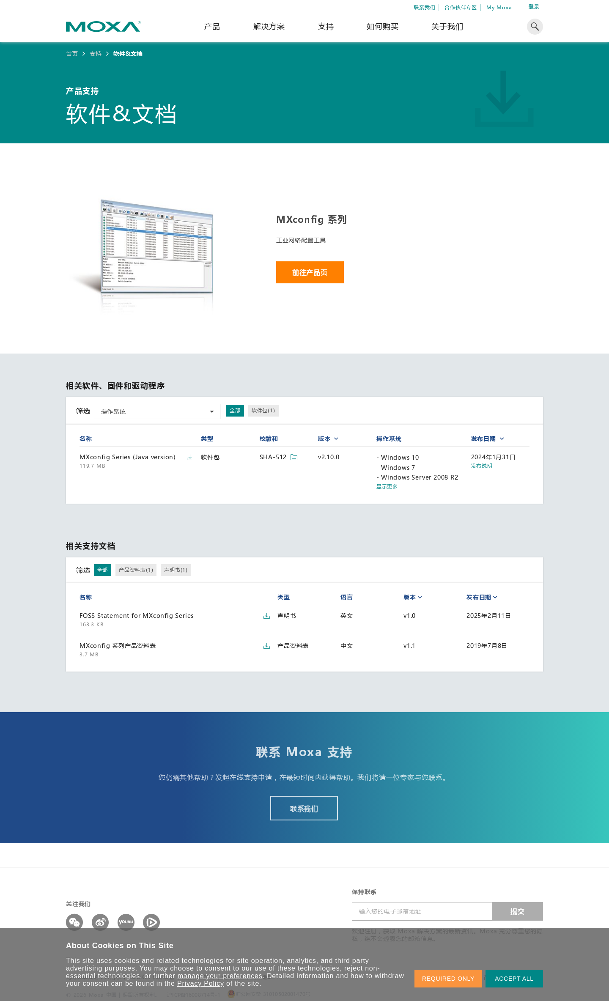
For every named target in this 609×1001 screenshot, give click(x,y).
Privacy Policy (200, 983)
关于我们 (447, 26)
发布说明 (482, 466)
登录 (534, 6)
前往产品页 (310, 272)
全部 (235, 410)
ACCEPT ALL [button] (514, 978)
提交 (517, 911)
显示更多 (387, 486)
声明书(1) (176, 569)
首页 (72, 54)
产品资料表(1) (136, 569)
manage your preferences (220, 975)
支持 (326, 26)
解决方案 (269, 26)
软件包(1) (263, 410)
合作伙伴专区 (460, 7)
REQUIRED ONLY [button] (448, 978)
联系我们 (424, 7)
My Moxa (499, 7)
